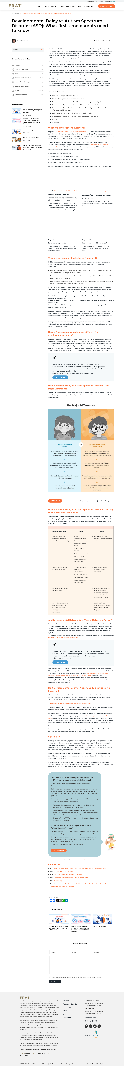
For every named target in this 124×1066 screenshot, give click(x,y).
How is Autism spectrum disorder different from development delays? (76, 102)
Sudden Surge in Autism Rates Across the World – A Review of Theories (58, 926)
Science (44, 6)
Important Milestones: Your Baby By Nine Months (71, 876)
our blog (83, 857)
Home (38, 6)
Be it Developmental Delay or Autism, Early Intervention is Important (75, 116)
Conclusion (55, 119)
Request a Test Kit (106, 6)
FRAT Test (54, 6)
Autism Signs (58, 879)
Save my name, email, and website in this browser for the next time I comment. (76, 975)
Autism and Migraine (99, 925)
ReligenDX (112, 1)
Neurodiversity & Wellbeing (23, 78)
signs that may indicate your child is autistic (63, 636)
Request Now (58, 849)
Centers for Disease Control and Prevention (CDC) (73, 132)
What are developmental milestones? (65, 96)
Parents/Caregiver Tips (22, 82)
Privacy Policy (65, 1062)
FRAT (17, 73)
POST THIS (60, 377)
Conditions (65, 6)
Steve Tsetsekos (22, 41)
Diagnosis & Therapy (21, 69)
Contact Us (88, 6)
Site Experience (54, 1062)
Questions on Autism (22, 86)
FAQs (74, 6)
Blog (79, 6)
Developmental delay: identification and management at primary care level (80, 867)
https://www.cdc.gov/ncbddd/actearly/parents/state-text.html (69, 702)
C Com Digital (100, 1062)
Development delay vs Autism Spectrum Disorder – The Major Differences (77, 105)
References (56, 122)
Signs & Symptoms (21, 94)
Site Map (45, 1062)
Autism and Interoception (31, 137)
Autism (17, 13)
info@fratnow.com (85, 1)
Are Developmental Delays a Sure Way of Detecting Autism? (73, 113)
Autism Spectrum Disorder (63, 870)
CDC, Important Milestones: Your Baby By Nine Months (66, 190)
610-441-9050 (98, 1)
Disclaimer (75, 1062)
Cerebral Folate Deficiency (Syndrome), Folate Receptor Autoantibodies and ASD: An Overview (80, 927)
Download (55, 500)
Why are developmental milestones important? (68, 99)
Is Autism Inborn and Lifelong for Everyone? (69, 873)
